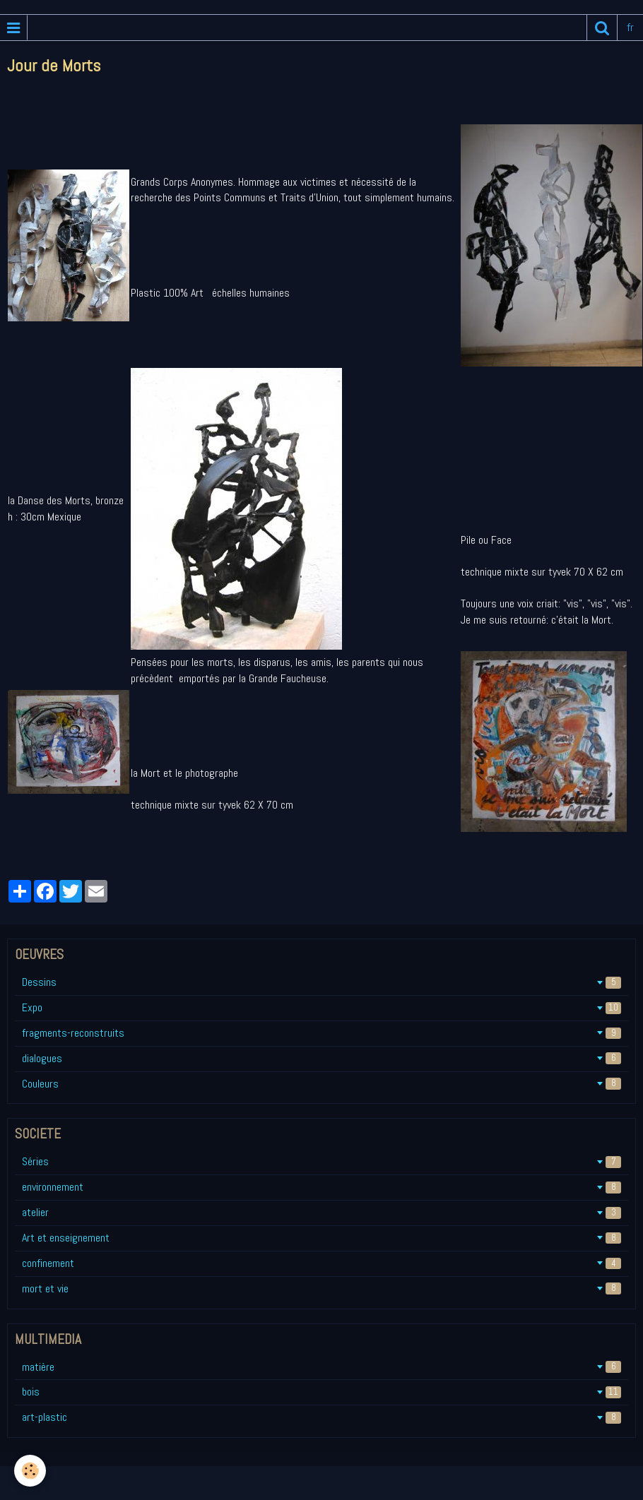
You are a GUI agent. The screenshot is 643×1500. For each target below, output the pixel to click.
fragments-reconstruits (321, 1032)
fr (630, 27)
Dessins (321, 982)
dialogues (321, 1058)
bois (321, 1391)
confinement (321, 1263)
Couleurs (321, 1083)
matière (321, 1366)
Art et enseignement (321, 1237)
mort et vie (321, 1288)
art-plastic (321, 1417)
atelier (321, 1212)
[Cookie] (30, 1471)
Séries (321, 1161)
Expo (321, 1007)
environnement (321, 1186)
